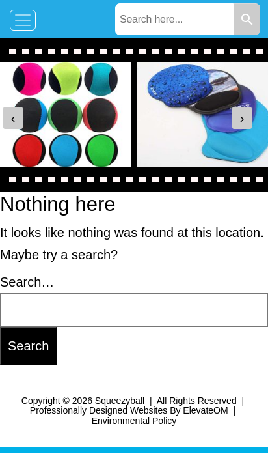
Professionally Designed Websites (98, 410)
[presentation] (13, 118)
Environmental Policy (134, 421)
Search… (27, 282)
